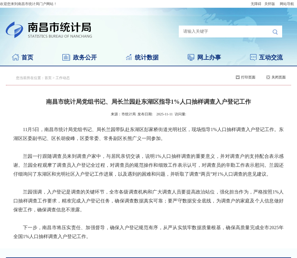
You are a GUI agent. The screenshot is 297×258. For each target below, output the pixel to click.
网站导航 (287, 4)
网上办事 (209, 57)
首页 (27, 57)
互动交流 (271, 57)
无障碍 (256, 4)
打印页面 (248, 77)
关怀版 (269, 4)
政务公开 (85, 57)
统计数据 (147, 57)
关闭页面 (278, 77)
